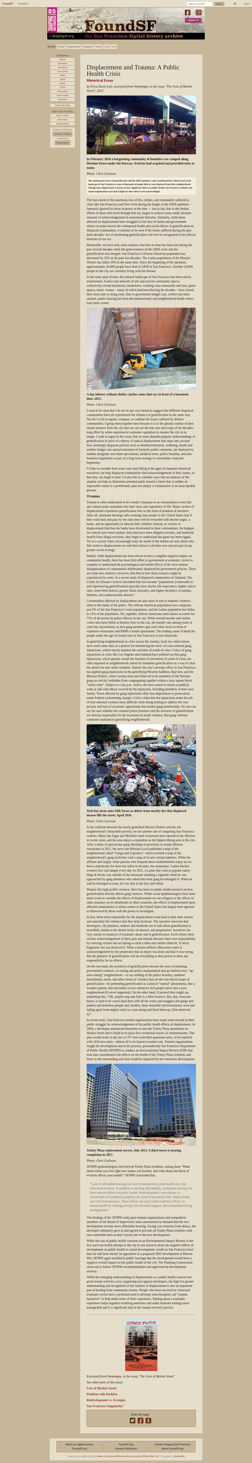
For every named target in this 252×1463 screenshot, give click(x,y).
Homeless (62, 99)
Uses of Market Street (102, 1388)
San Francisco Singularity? (105, 1406)
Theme (98, 46)
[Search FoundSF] (199, 4)
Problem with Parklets (102, 1394)
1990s (62, 79)
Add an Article (62, 115)
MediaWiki (179, 1456)
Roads (63, 59)
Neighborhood (73, 46)
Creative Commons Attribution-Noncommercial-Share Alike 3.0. (127, 1456)
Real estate (62, 91)
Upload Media (62, 123)
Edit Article (62, 119)
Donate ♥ (193, 20)
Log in (247, 3)
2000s (62, 83)
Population (87, 46)
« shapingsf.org (61, 36)
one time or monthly (62, 134)
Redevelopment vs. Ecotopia (106, 1400)
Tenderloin (62, 67)
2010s (62, 87)
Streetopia (141, 86)
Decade (61, 46)
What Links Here (62, 105)
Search (219, 4)
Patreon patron (62, 143)
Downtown (62, 63)
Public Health (62, 95)
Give (114, 46)
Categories (62, 55)
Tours (106, 46)
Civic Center (62, 71)
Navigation (23, 3)
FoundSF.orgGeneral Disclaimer (126, 1446)
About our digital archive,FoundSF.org (79, 1446)
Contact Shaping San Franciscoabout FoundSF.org (172, 1446)
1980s (62, 75)
